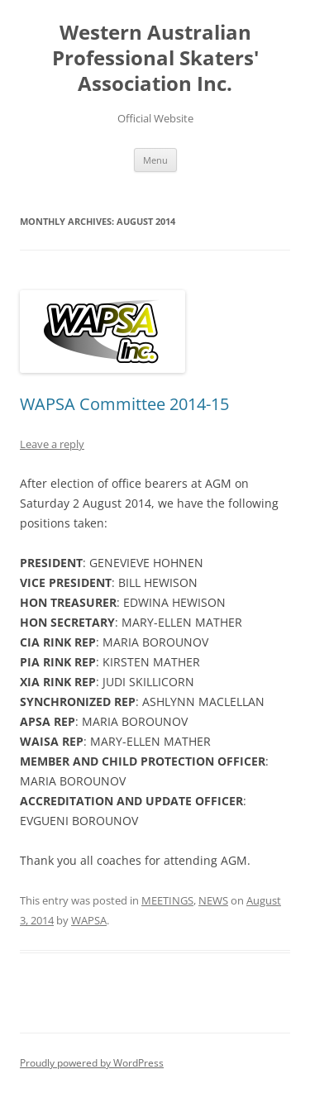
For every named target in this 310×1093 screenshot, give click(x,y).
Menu (155, 160)
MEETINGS (167, 900)
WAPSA (89, 920)
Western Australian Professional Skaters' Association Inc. (155, 58)
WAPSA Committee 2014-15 (124, 404)
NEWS (213, 900)
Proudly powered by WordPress (92, 1063)
